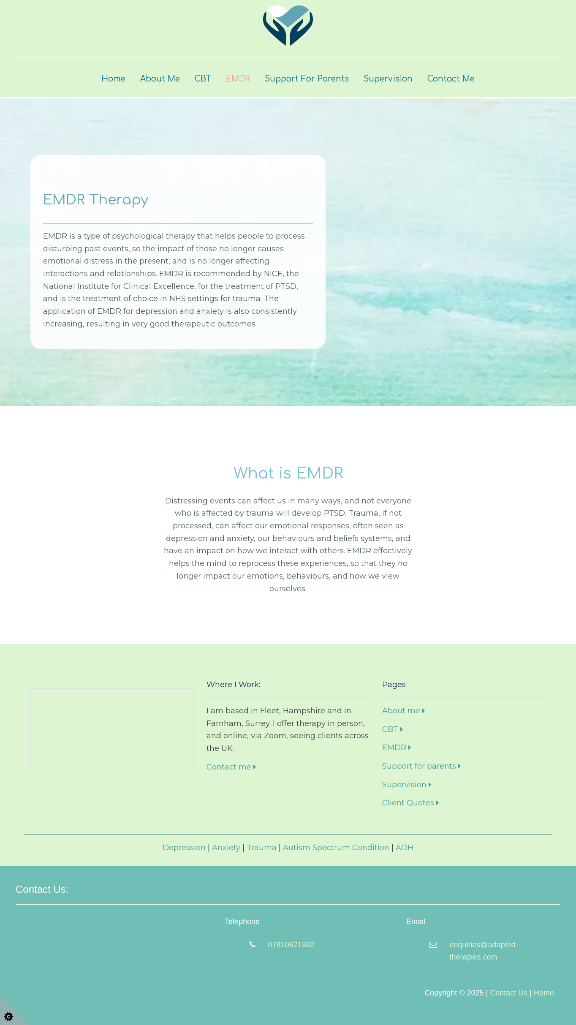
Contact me (231, 767)
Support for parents (421, 766)
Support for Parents (307, 78)
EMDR (238, 78)
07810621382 (291, 945)
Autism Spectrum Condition (336, 847)
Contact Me (451, 78)
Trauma (262, 847)
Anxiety (226, 847)
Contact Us (508, 993)
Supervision (388, 78)
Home (113, 78)
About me (403, 710)
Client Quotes (410, 802)
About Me (160, 78)
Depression (184, 847)
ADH (404, 847)
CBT (203, 78)
